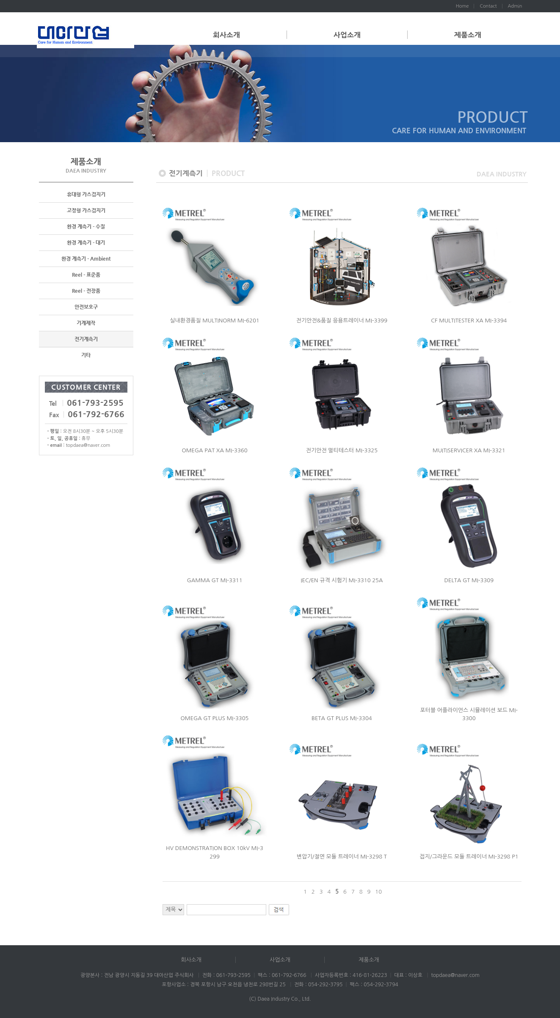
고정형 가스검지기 (86, 211)
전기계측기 (86, 340)
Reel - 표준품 (86, 275)
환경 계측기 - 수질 (86, 227)
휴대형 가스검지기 (86, 195)
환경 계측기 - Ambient (85, 259)
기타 (86, 356)
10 (378, 891)
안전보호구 (86, 308)
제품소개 (467, 34)
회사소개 (226, 34)
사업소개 (347, 34)
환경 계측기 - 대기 (86, 243)
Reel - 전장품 (86, 291)
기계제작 (86, 324)
